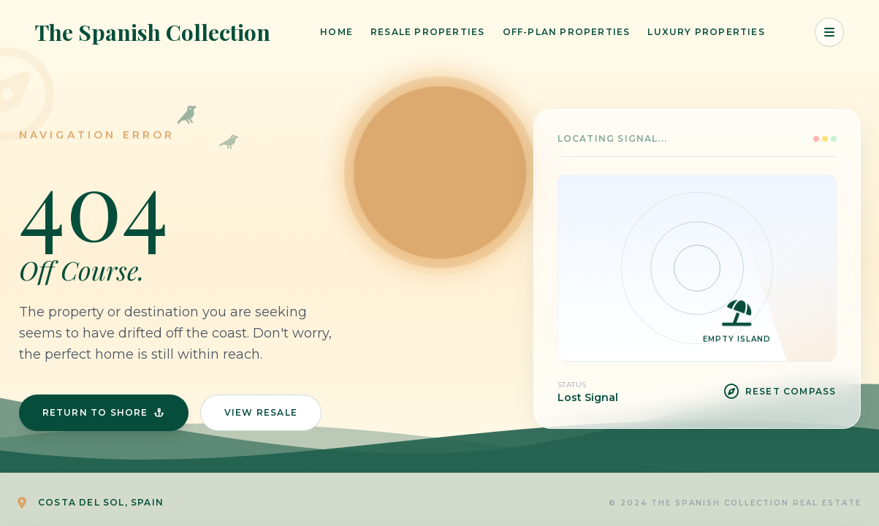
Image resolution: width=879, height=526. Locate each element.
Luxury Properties (705, 31)
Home (336, 31)
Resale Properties (427, 31)
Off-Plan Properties (567, 31)
